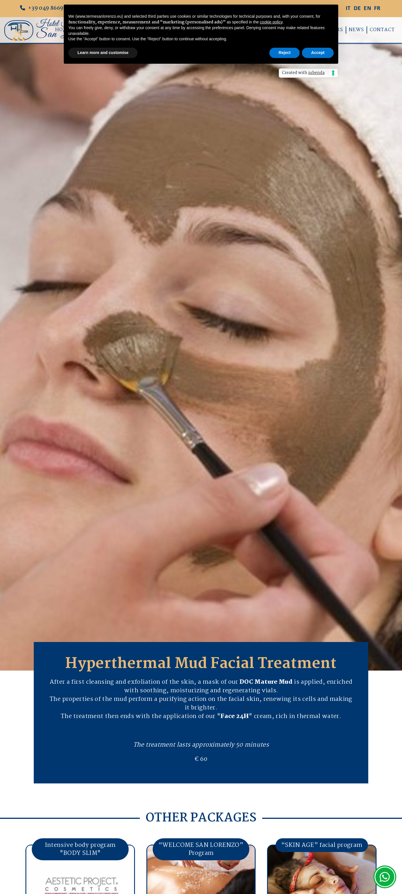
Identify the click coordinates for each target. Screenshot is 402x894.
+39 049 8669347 (46, 8)
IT (348, 8)
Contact (382, 30)
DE (357, 8)
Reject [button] (284, 52)
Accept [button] (318, 52)
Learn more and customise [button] (102, 52)
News (356, 30)
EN (367, 8)
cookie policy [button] (271, 22)
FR (377, 8)
